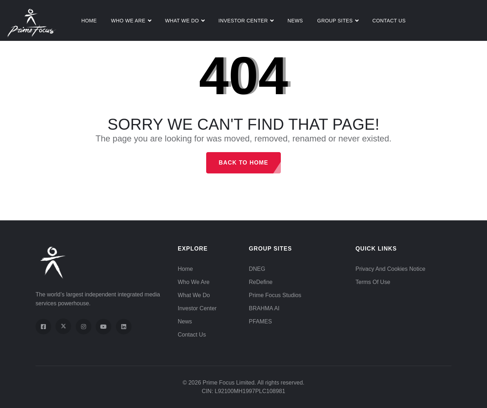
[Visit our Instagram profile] (83, 326)
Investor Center (243, 20)
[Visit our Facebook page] (43, 326)
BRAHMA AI (264, 308)
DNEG (257, 269)
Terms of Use (372, 282)
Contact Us (389, 20)
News (295, 20)
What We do (182, 20)
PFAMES (260, 321)
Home (89, 20)
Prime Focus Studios (275, 295)
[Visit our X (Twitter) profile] (63, 326)
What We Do (194, 295)
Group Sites (335, 20)
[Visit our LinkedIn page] (124, 326)
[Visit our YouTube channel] (103, 326)
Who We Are (128, 20)
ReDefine (261, 282)
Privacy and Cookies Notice (390, 269)
